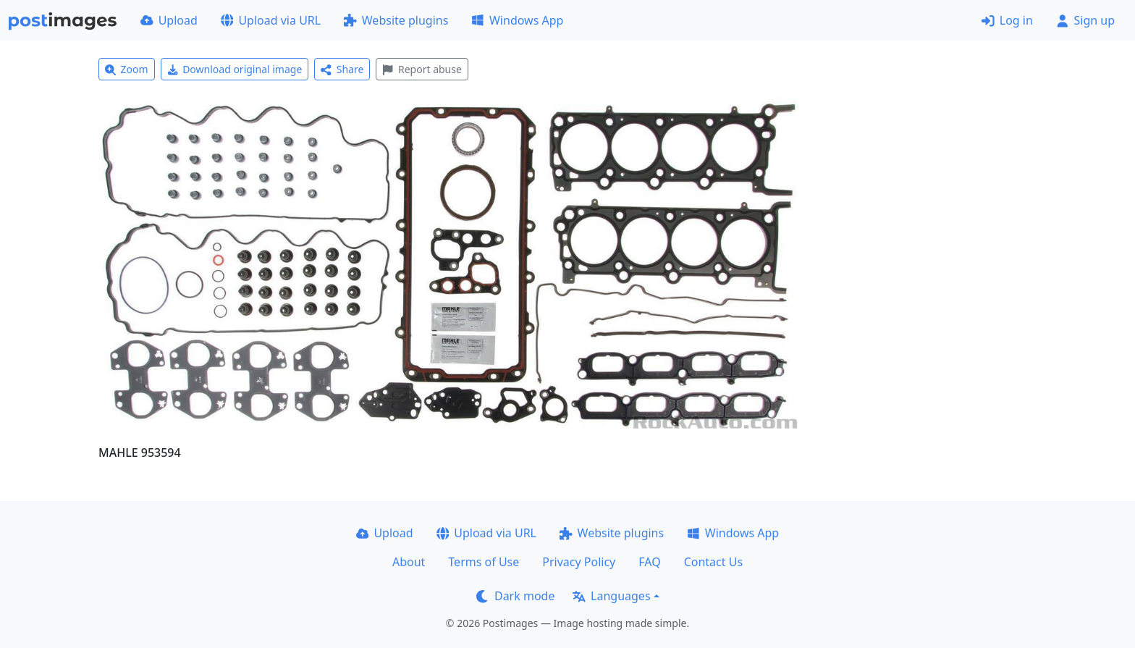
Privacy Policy (578, 562)
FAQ (649, 562)
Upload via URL (271, 20)
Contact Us (713, 562)
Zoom (126, 69)
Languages (611, 596)
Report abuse (421, 69)
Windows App (517, 20)
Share (342, 69)
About (408, 562)
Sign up (1085, 20)
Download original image (235, 69)
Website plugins (396, 20)
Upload (169, 20)
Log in (1007, 20)
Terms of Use (483, 562)
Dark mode (515, 596)
